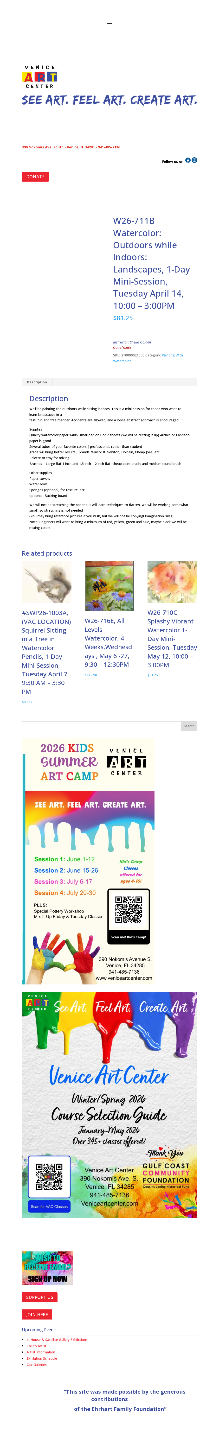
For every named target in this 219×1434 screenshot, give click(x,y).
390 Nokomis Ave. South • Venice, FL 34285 (58, 147)
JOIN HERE (37, 1314)
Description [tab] (37, 382)
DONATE (35, 176)
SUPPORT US (39, 1297)
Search (189, 726)
